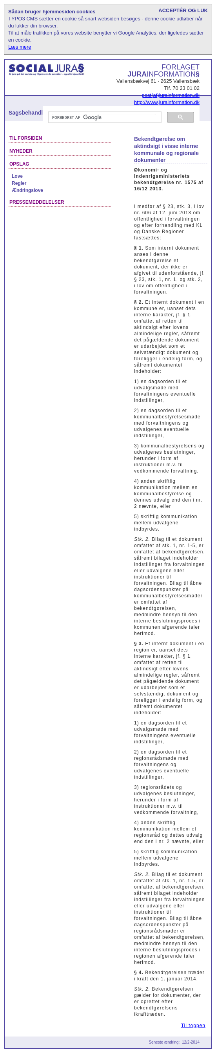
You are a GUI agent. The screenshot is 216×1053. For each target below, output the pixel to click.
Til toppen (193, 1025)
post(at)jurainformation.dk (171, 95)
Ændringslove (27, 190)
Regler (19, 183)
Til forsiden (25, 138)
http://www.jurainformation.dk (167, 102)
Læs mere (19, 47)
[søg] (104, 117)
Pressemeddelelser (36, 202)
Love (17, 176)
